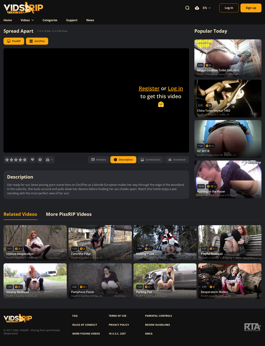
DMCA (149, 333)
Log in (175, 88)
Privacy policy (119, 324)
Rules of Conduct (84, 324)
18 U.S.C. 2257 (117, 333)
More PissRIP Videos (69, 214)
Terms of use (117, 315)
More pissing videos (86, 333)
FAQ (75, 315)
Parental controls (158, 315)
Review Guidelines (157, 324)
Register (149, 88)
